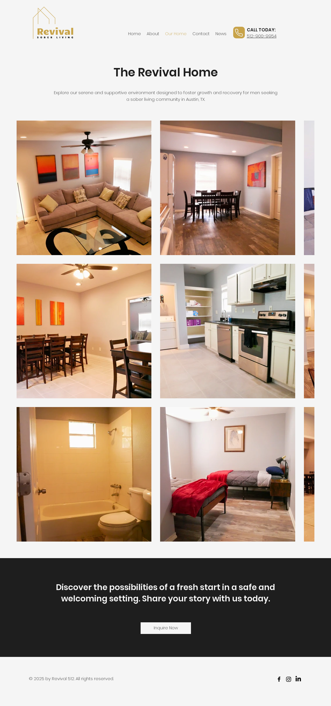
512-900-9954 (262, 36)
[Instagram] (288, 679)
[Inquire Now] (166, 628)
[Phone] (239, 32)
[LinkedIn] (298, 679)
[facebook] (279, 679)
